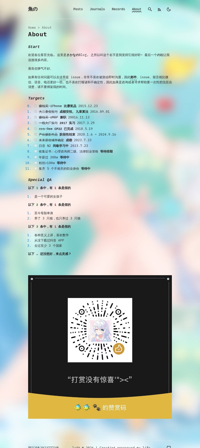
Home (32, 28)
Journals (97, 9)
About (136, 9)
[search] (150, 9)
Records (118, 9)
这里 (62, 77)
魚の (33, 9)
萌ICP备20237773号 (43, 441)
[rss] (159, 9)
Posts (78, 9)
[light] (169, 9)
